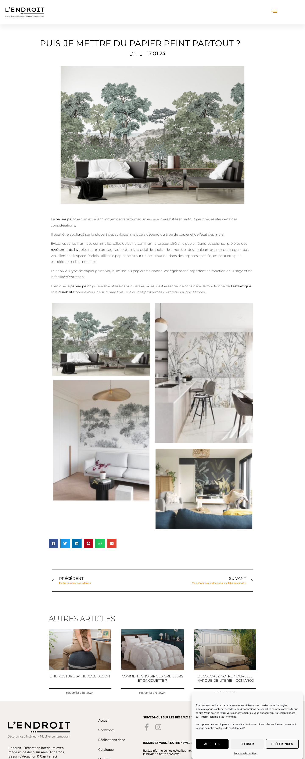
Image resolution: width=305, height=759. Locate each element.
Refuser (247, 747)
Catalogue (106, 749)
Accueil (103, 720)
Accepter (212, 747)
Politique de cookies (245, 756)
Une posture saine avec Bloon (80, 676)
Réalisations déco (111, 740)
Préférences (282, 747)
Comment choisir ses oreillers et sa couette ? (152, 678)
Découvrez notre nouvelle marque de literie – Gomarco (225, 678)
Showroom (106, 730)
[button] (53, 543)
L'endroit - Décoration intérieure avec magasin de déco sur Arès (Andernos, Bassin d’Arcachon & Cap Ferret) (36, 752)
